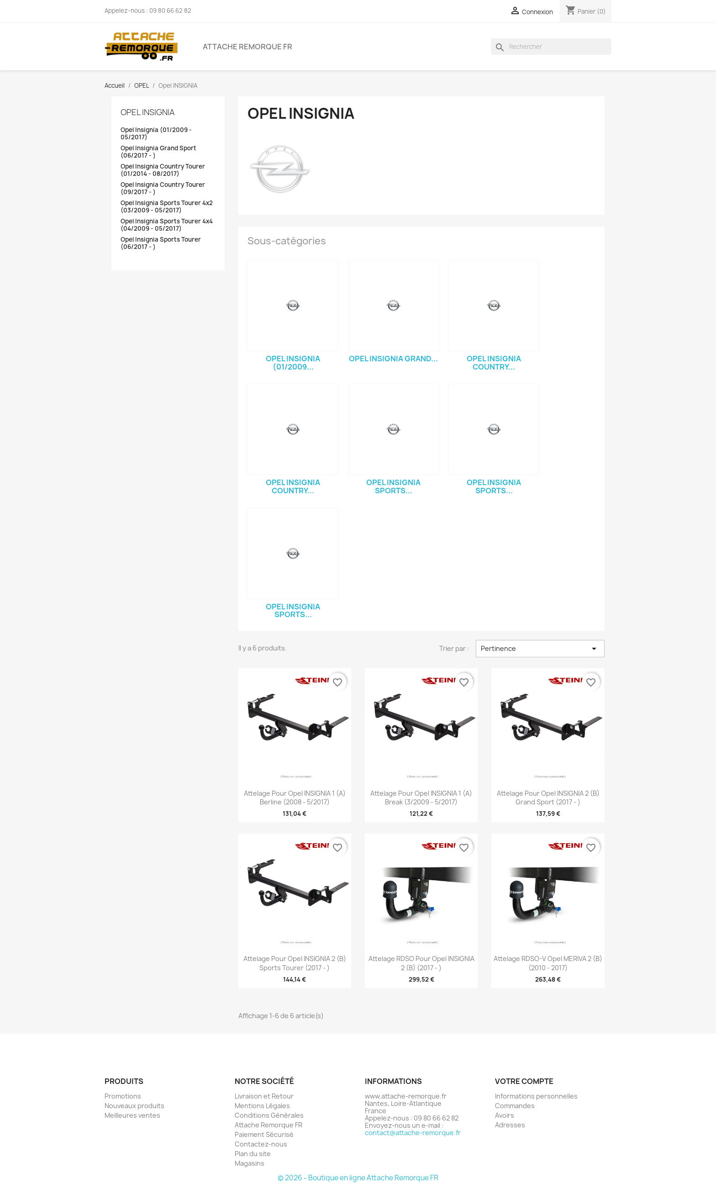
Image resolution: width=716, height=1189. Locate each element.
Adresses (510, 1124)
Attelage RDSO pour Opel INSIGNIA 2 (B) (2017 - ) (421, 963)
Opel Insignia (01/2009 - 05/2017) (156, 133)
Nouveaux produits (134, 1105)
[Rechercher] (551, 46)
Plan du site (253, 1153)
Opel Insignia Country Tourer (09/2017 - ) (163, 188)
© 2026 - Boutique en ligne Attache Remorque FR (358, 1178)
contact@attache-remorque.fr (413, 1132)
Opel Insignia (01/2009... (293, 363)
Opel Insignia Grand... (393, 359)
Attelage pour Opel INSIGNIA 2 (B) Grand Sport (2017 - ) (548, 798)
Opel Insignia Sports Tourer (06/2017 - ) (161, 243)
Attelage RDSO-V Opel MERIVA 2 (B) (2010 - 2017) (548, 963)
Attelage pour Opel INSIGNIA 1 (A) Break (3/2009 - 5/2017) (421, 798)
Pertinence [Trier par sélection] (540, 648)
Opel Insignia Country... (494, 363)
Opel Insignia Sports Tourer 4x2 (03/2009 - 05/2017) (167, 206)
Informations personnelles (536, 1096)
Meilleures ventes (132, 1115)
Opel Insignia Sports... (393, 486)
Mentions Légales (262, 1105)
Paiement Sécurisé (264, 1134)
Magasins (249, 1163)
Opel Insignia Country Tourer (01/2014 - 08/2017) (163, 170)
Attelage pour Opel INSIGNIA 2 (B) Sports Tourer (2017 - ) (294, 963)
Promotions (123, 1096)
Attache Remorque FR (247, 47)
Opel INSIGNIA (147, 112)
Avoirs (504, 1115)
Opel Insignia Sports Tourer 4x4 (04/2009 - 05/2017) (167, 225)
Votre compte (524, 1081)
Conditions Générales (269, 1115)
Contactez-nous (261, 1144)
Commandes (515, 1105)
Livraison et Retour (264, 1096)
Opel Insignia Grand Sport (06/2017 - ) (158, 151)
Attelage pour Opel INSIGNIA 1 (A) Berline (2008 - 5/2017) (295, 798)
